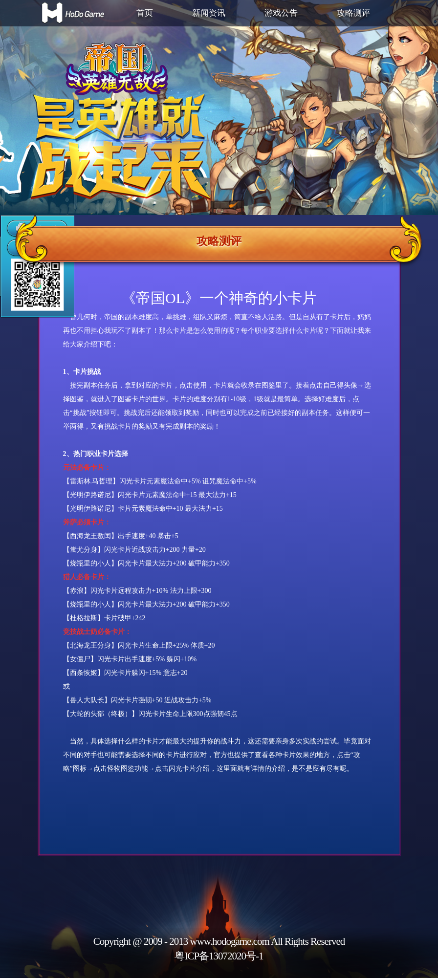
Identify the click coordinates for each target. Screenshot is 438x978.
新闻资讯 (208, 13)
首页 (144, 13)
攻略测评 (353, 13)
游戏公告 (281, 13)
